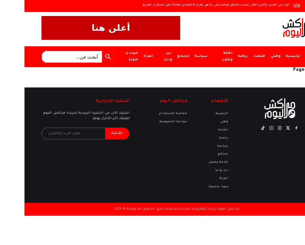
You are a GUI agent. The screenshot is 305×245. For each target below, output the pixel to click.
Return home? (295, 80)
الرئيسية (268, 56)
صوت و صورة (107, 56)
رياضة (218, 56)
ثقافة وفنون (202, 56)
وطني (251, 56)
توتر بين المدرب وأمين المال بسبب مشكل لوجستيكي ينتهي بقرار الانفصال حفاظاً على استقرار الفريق (191, 4)
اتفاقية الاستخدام (149, 113)
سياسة (177, 56)
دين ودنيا (143, 56)
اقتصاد (235, 56)
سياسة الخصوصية (149, 121)
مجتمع (159, 56)
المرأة (124, 56)
